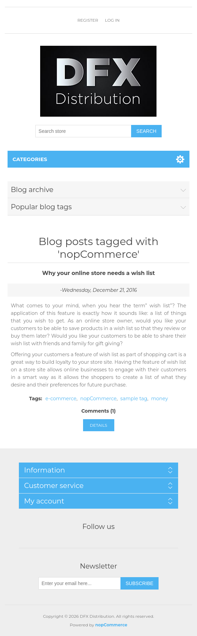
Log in (112, 20)
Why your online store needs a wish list (98, 273)
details (98, 425)
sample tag (134, 398)
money (159, 398)
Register (87, 20)
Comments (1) (98, 411)
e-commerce (60, 398)
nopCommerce (98, 398)
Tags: (35, 398)
